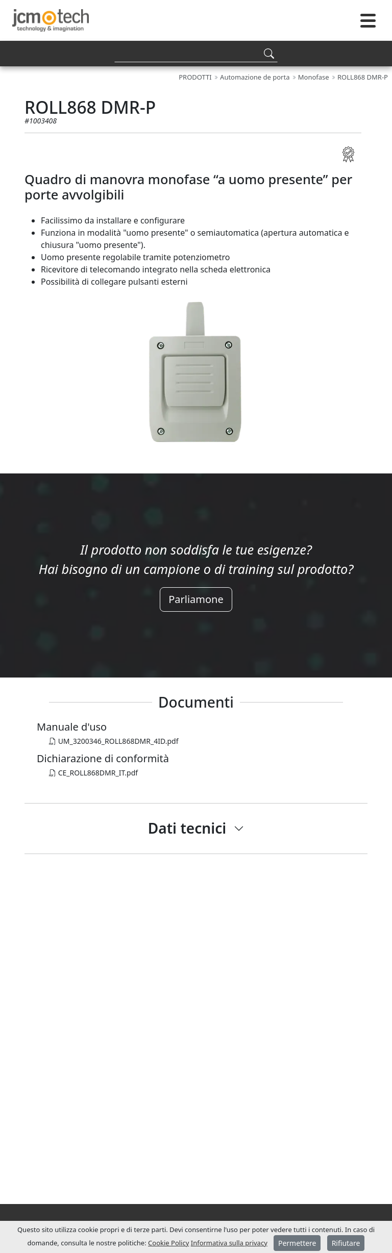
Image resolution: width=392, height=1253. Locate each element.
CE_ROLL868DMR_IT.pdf (93, 773)
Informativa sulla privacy (229, 1242)
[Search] (196, 53)
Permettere (297, 1243)
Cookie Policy (168, 1242)
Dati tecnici (187, 828)
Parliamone (196, 599)
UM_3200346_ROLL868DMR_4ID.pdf (113, 741)
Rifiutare (346, 1243)
